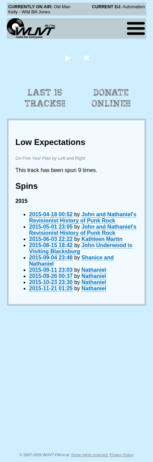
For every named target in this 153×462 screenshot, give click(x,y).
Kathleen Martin (102, 239)
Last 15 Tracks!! (45, 98)
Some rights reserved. (90, 455)
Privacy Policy (121, 455)
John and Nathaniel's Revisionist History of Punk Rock (82, 217)
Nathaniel (93, 270)
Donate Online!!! (111, 98)
